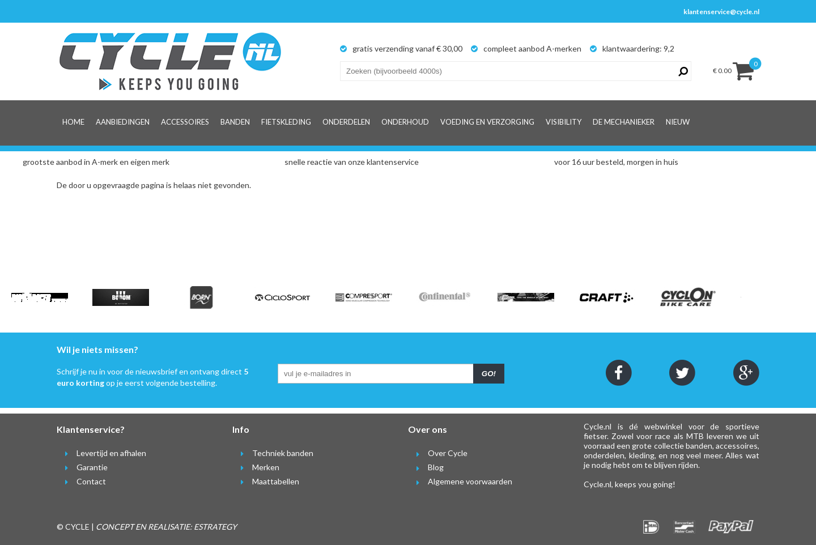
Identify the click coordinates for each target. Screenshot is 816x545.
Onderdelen (346, 121)
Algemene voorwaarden (460, 481)
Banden (235, 121)
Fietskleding (286, 121)
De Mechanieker (623, 121)
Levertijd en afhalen (101, 453)
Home (73, 121)
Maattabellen (265, 481)
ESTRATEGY (215, 526)
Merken (255, 467)
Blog (426, 467)
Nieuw (678, 121)
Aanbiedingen (123, 121)
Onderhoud (405, 121)
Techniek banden (272, 453)
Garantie (82, 467)
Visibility (563, 121)
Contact (81, 481)
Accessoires (185, 121)
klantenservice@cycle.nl (721, 11)
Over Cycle (438, 453)
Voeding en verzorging (487, 121)
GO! (489, 373)
